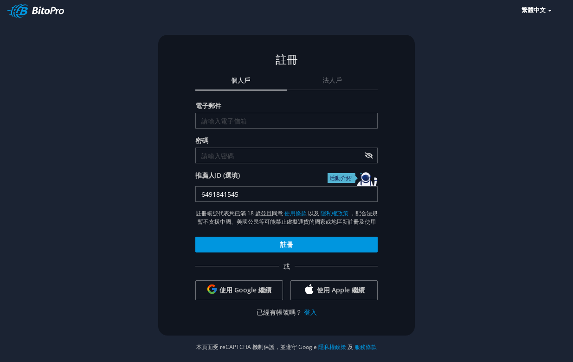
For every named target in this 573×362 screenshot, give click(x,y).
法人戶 (332, 80)
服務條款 (365, 347)
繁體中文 (536, 10)
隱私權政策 (334, 213)
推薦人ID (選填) (217, 175)
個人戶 (241, 80)
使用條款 (295, 213)
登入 (310, 312)
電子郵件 (208, 105)
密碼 (201, 140)
